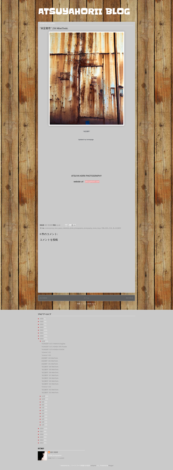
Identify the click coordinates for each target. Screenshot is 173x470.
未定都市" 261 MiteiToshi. (49, 364)
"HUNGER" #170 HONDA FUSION (52, 349)
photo (72, 228)
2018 (42, 428)
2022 (42, 330)
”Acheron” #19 (46, 387)
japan (60, 228)
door (56, 228)
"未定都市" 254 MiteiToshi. (50, 384)
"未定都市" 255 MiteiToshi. (50, 381)
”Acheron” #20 (46, 355)
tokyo (99, 228)
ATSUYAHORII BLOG (84, 11)
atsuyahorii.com (92, 181)
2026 (42, 319)
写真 (103, 228)
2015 (42, 437)
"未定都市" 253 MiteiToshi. (50, 390)
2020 (42, 336)
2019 (42, 339)
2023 (42, 327)
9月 (43, 402)
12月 (43, 341)
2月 (43, 422)
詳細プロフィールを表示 (56, 458)
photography (88, 228)
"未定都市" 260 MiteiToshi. (50, 367)
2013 (42, 443)
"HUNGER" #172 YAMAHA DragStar (53, 344)
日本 (110, 228)
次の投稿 (43, 298)
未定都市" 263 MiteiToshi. (49, 358)
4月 (43, 416)
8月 (43, 405)
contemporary (49, 228)
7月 (43, 407)
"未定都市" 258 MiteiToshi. (50, 372)
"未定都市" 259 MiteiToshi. (50, 369)
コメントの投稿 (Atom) (88, 304)
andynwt (93, 465)
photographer (78, 228)
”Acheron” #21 (46, 352)
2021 (42, 333)
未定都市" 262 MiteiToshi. (49, 361)
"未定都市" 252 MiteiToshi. (50, 392)
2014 (42, 440)
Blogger (110, 465)
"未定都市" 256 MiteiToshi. (50, 378)
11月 (43, 396)
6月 (43, 410)
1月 (43, 425)
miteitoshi (66, 228)
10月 (43, 399)
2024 (42, 324)
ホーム (86, 298)
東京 (106, 228)
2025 (42, 321)
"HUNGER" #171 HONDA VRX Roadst (54, 347)
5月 (43, 413)
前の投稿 (129, 298)
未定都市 (118, 228)
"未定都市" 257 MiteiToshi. (50, 375)
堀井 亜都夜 (54, 452)
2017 (42, 431)
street (94, 228)
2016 (42, 434)
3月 (43, 419)
